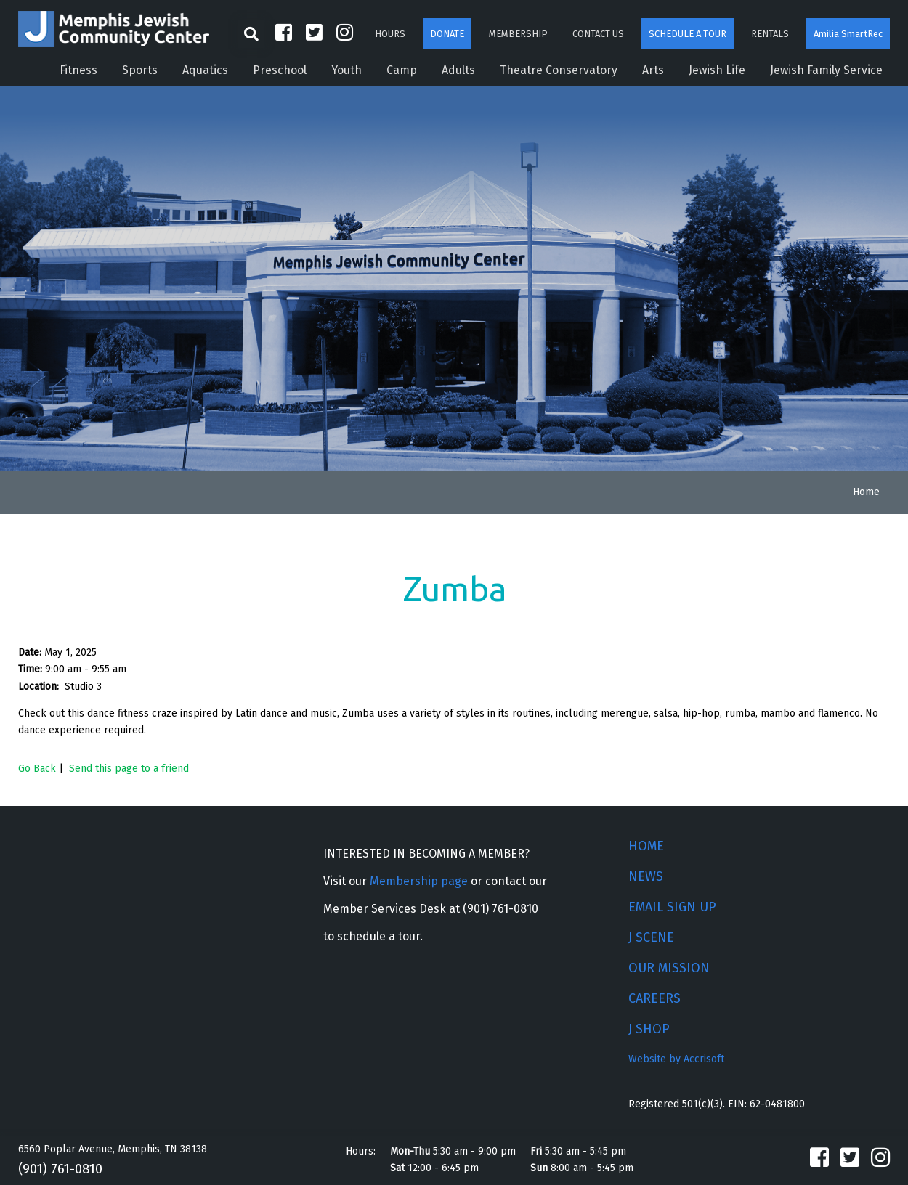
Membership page (419, 881)
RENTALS (770, 33)
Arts (653, 70)
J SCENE (651, 937)
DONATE (447, 33)
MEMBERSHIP (518, 33)
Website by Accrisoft (676, 1059)
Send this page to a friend (129, 768)
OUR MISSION (669, 968)
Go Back (37, 768)
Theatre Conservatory (558, 70)
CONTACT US (598, 33)
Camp (401, 70)
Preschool (280, 70)
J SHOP (649, 1029)
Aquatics (205, 70)
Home (866, 492)
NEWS (645, 876)
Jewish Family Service (826, 70)
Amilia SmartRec (848, 33)
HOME (646, 846)
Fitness (78, 70)
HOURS (390, 33)
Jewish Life (717, 70)
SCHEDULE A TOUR (687, 33)
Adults (458, 70)
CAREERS (654, 998)
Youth (346, 70)
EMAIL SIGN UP (672, 907)
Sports (140, 70)
